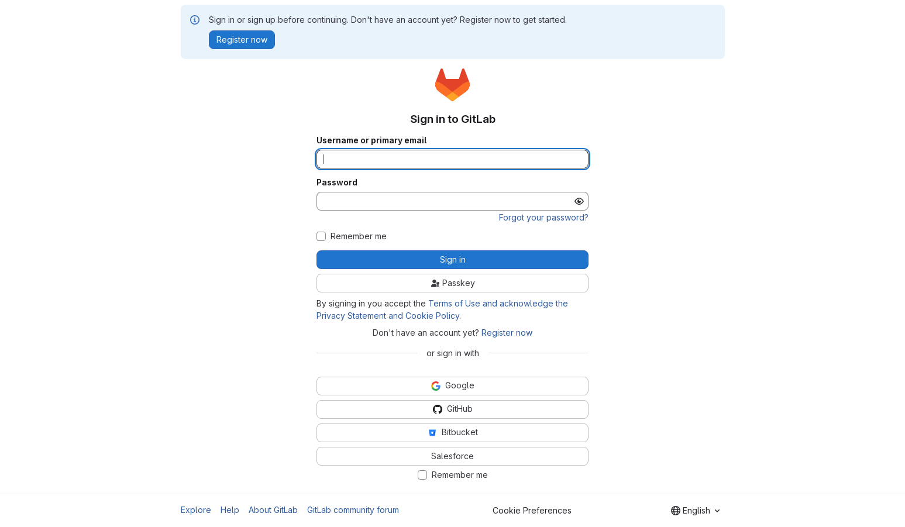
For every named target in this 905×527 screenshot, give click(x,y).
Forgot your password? (544, 217)
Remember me (359, 236)
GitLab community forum (353, 510)
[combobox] (695, 511)
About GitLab (273, 510)
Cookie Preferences (532, 510)
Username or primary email (371, 140)
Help (230, 510)
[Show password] (579, 201)
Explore (196, 510)
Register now (506, 332)
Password (336, 182)
